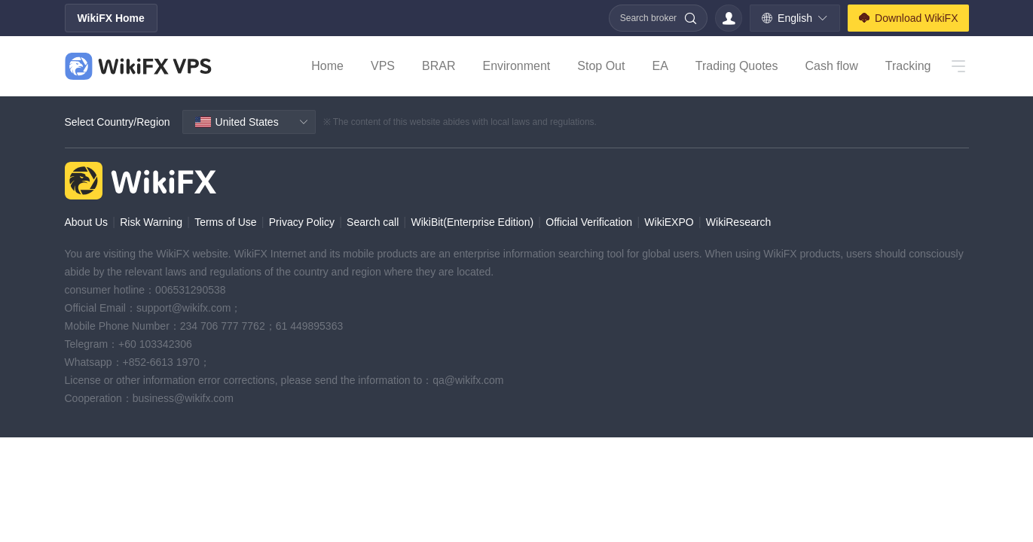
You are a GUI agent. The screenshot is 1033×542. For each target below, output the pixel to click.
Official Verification (589, 222)
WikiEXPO (668, 222)
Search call (373, 222)
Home (327, 65)
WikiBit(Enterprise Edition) (472, 222)
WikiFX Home (111, 18)
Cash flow (831, 65)
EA (660, 65)
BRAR (438, 65)
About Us (86, 222)
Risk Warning (151, 222)
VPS (383, 65)
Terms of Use (225, 222)
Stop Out (601, 65)
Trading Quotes (736, 65)
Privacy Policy (302, 222)
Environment (516, 65)
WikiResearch (738, 222)
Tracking (908, 65)
